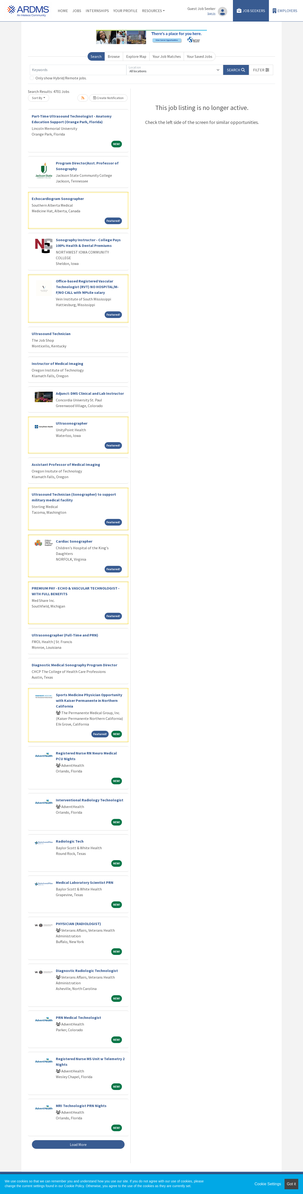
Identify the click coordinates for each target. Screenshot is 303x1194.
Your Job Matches (167, 56)
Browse (114, 56)
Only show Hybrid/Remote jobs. (61, 78)
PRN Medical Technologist (78, 1017)
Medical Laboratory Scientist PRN (84, 882)
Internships (97, 10)
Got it (291, 1184)
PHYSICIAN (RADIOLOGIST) (78, 923)
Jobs (76, 10)
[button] (261, 70)
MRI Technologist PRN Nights (81, 1105)
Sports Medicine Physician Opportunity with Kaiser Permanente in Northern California (89, 700)
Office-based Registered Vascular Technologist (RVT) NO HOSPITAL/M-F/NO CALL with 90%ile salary (87, 287)
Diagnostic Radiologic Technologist (87, 970)
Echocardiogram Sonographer (58, 198)
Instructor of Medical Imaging (57, 363)
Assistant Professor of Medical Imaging (66, 464)
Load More (78, 1144)
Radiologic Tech (70, 841)
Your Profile (125, 10)
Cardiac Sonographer (74, 541)
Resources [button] (152, 10)
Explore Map (136, 56)
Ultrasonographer (71, 423)
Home (63, 10)
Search (96, 56)
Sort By (37, 98)
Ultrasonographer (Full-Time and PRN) (65, 635)
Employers (285, 11)
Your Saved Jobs (199, 56)
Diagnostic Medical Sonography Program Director (74, 665)
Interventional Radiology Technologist (89, 800)
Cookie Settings (267, 1184)
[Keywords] (78, 70)
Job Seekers (251, 11)
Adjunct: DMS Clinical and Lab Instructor (90, 393)
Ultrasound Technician (51, 333)
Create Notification (108, 98)
